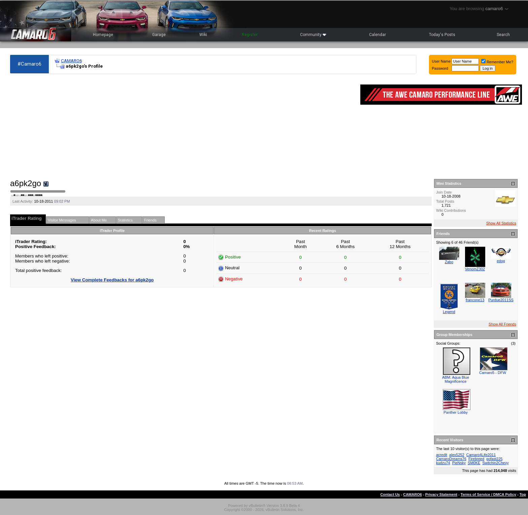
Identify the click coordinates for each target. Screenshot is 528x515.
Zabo (449, 262)
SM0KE (474, 463)
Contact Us (390, 494)
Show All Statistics (501, 223)
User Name (441, 61)
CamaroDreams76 (451, 459)
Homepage (103, 34)
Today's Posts (442, 34)
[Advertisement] (182, 126)
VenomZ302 (475, 269)
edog (501, 261)
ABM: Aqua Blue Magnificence (455, 379)
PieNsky (459, 463)
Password (440, 68)
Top (523, 494)
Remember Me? (497, 62)
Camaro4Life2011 (481, 455)
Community (313, 34)
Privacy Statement (441, 494)
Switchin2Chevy (495, 463)
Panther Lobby (455, 412)
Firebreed (476, 459)
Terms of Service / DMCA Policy (488, 494)
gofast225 (494, 459)
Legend (449, 312)
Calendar (377, 34)
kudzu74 (443, 463)
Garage (159, 34)
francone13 (475, 300)
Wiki (203, 34)
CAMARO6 (71, 60)
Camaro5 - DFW (492, 373)
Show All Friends (502, 324)
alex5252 (456, 455)
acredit (441, 455)
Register (250, 34)
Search (503, 34)
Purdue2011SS (501, 300)
